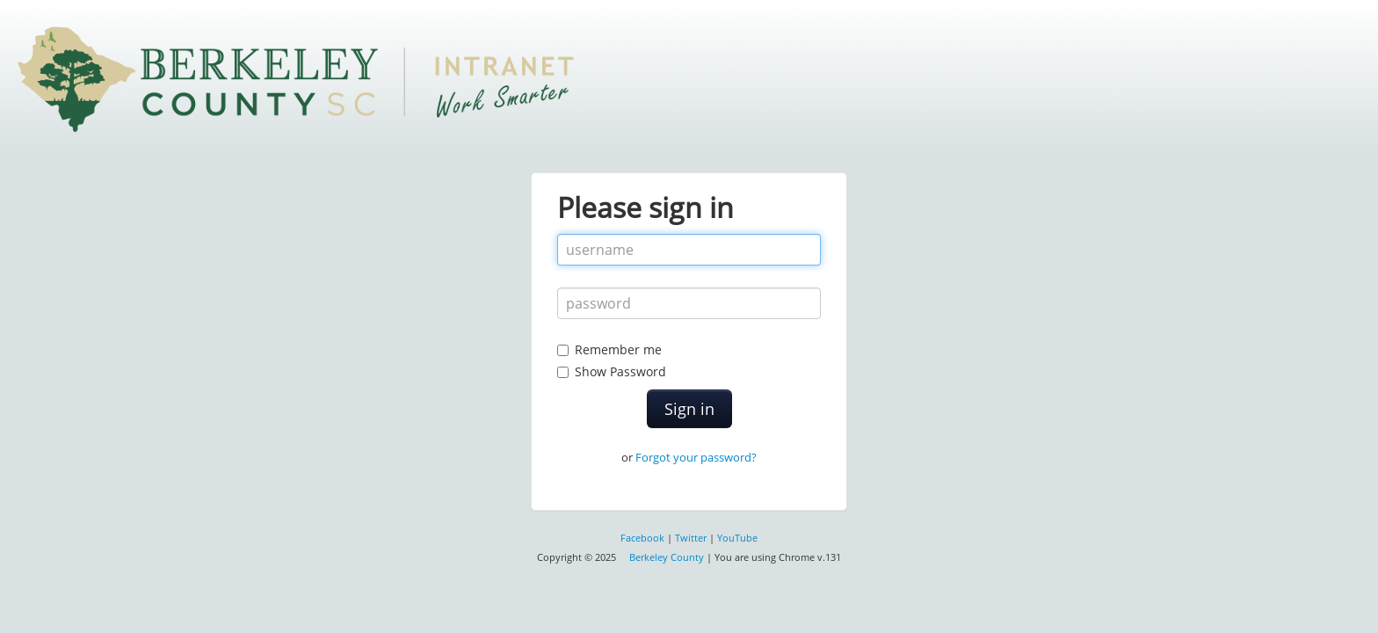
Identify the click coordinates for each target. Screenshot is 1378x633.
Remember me (618, 349)
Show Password (689, 360)
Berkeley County (666, 557)
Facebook (642, 537)
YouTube (737, 537)
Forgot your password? (696, 457)
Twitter (691, 537)
